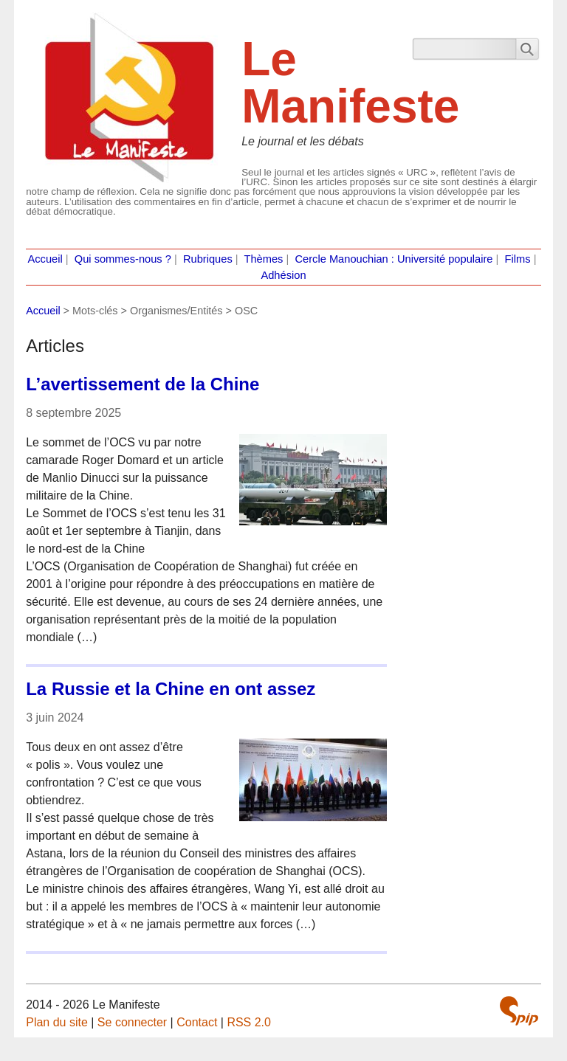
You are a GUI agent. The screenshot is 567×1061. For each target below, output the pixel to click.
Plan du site (57, 1022)
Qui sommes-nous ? (123, 259)
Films (518, 259)
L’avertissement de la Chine (142, 384)
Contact (196, 1022)
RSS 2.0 (249, 1022)
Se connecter (132, 1022)
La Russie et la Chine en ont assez (170, 689)
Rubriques (208, 259)
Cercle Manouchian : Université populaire (393, 259)
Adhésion (283, 275)
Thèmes (264, 259)
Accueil (44, 259)
